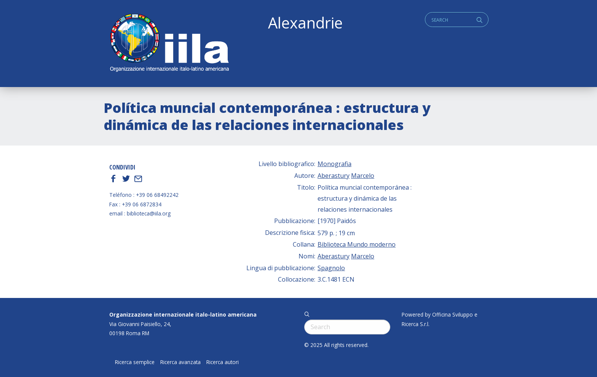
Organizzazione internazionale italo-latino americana (183, 314)
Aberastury (334, 175)
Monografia (334, 164)
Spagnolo (331, 268)
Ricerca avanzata (180, 362)
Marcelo (362, 175)
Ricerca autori (222, 362)
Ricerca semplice (135, 362)
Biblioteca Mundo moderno (357, 244)
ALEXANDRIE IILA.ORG (169, 43)
